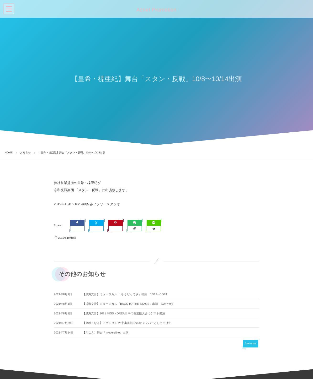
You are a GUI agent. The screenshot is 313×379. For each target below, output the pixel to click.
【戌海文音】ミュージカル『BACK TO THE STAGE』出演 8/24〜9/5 (128, 305)
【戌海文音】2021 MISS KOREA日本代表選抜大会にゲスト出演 (124, 315)
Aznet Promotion (156, 9)
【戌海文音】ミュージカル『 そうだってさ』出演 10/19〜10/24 (125, 296)
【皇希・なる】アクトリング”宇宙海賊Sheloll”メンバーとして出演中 (127, 324)
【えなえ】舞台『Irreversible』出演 (105, 334)
